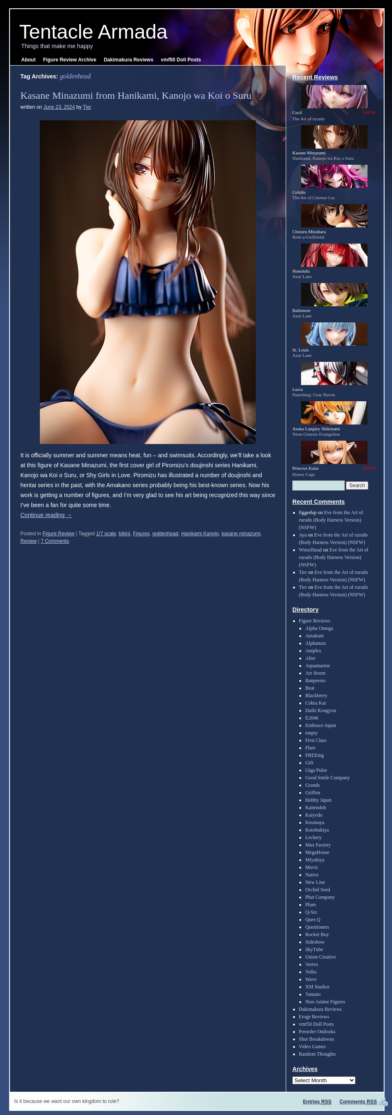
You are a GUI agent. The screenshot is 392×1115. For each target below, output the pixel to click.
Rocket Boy (317, 934)
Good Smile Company (327, 778)
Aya (303, 535)
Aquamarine (317, 666)
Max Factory (318, 845)
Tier (87, 107)
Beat (309, 688)
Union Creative (320, 957)
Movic (311, 867)
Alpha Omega (319, 628)
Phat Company (320, 897)
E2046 (311, 718)
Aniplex (313, 651)
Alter (310, 658)
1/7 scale (106, 534)
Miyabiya (314, 860)
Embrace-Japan (320, 725)
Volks (310, 972)
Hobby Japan (318, 800)
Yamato (313, 994)
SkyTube (314, 949)
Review (28, 541)
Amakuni (314, 636)
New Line (315, 882)
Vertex (311, 964)
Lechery (313, 837)
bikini (124, 534)
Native (311, 875)
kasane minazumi (241, 534)
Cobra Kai (315, 703)
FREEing (314, 755)
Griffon (312, 792)
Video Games (312, 1046)
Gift (309, 763)
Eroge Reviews (314, 1017)
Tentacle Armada (93, 32)
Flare (310, 748)
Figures (141, 534)
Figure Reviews (315, 621)
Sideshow (315, 942)
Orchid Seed (317, 890)
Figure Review (58, 534)
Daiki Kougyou (320, 710)
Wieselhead (310, 550)
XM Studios (317, 987)
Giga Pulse (316, 770)
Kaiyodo (313, 815)
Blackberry (316, 695)
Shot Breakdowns (316, 1039)
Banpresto (315, 680)
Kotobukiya (317, 830)
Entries (317, 1102)
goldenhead (165, 534)
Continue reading (46, 515)
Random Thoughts (317, 1054)
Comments (358, 1102)
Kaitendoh (315, 807)
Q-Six (311, 912)
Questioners (317, 927)
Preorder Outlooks (317, 1031)
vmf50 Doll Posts (181, 60)
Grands (312, 785)
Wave (310, 979)
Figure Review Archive (69, 60)
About (28, 60)
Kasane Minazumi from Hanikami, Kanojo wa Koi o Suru (136, 95)
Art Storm (315, 673)
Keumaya (314, 822)
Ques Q (312, 919)
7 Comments (55, 541)
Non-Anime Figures (325, 1002)
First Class (315, 740)
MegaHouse (317, 852)
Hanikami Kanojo (200, 534)
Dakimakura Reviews (128, 60)
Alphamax (315, 643)
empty (311, 733)
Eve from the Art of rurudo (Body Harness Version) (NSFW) (331, 520)
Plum (310, 905)
